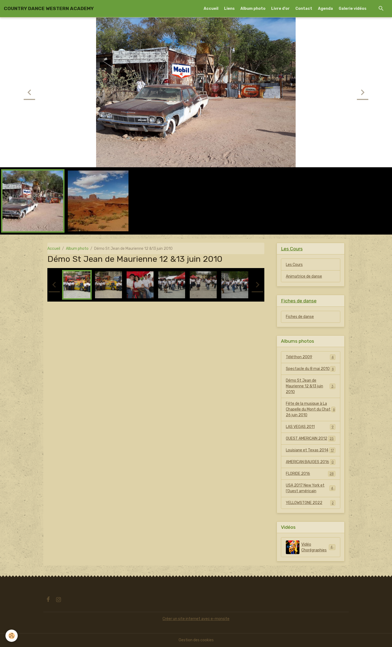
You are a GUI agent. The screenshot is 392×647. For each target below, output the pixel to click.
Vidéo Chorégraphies (310, 547)
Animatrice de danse (304, 276)
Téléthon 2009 (310, 357)
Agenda (325, 8)
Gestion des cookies (196, 640)
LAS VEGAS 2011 (310, 427)
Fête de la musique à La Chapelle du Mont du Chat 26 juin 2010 (310, 409)
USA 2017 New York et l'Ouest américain (310, 488)
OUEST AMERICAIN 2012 (310, 438)
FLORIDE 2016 (310, 473)
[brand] (49, 8)
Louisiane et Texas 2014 (310, 450)
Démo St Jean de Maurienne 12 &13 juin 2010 (311, 386)
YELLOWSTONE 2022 (310, 503)
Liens (229, 8)
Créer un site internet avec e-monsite (196, 618)
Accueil (211, 8)
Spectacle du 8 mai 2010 (310, 369)
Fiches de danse (300, 316)
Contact (303, 8)
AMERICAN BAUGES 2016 (310, 462)
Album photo (252, 8)
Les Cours (294, 264)
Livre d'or (280, 8)
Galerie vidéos (352, 8)
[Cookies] (11, 636)
